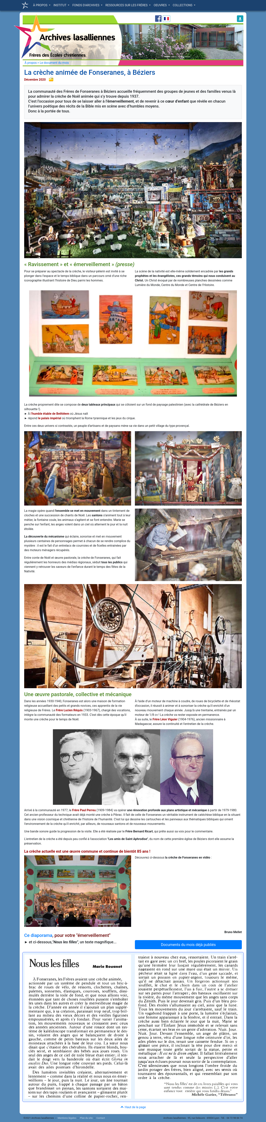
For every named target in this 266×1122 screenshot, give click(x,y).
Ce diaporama (38, 935)
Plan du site (86, 1118)
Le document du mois (54, 63)
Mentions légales (67, 1118)
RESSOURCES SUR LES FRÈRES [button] (126, 5)
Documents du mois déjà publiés (188, 944)
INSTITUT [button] (60, 5)
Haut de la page (133, 1107)
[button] (240, 18)
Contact (100, 1118)
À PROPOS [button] (40, 5)
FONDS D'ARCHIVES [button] (86, 5)
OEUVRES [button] (160, 5)
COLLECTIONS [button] (183, 5)
